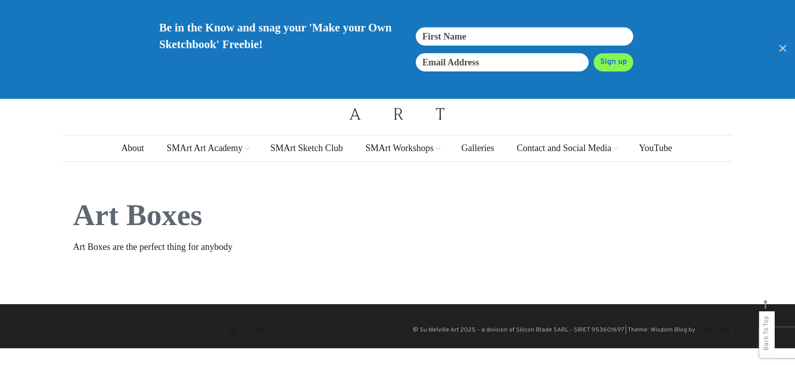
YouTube (655, 148)
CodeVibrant (714, 329)
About (132, 148)
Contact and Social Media (564, 148)
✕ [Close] (783, 49)
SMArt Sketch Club (306, 148)
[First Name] (524, 36)
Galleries (477, 148)
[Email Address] (502, 62)
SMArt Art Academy (205, 148)
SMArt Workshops (400, 148)
